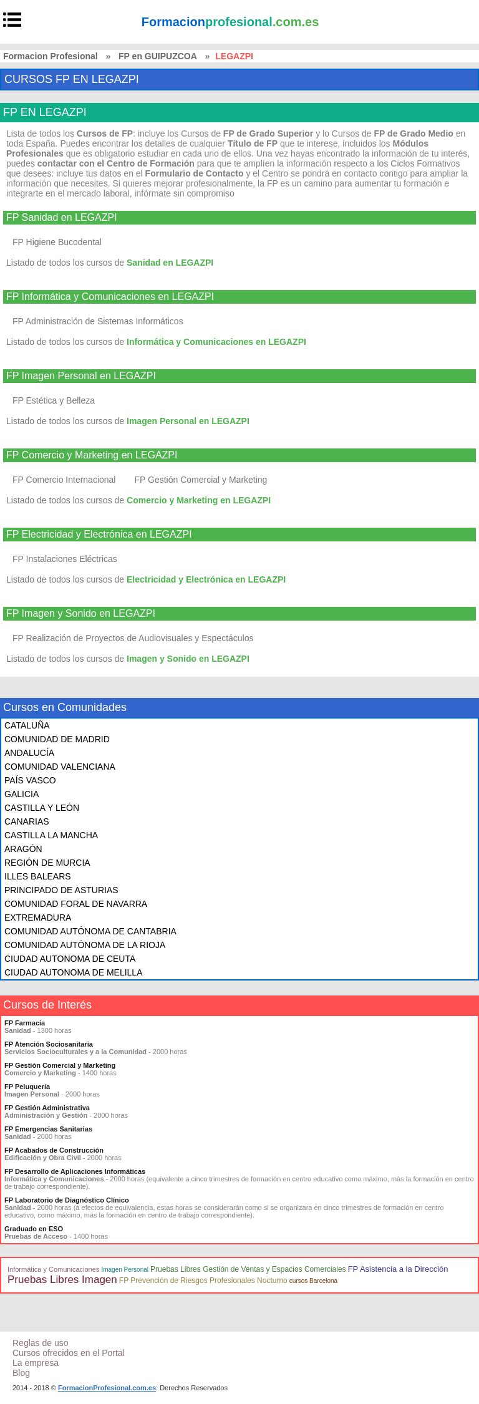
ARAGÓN (23, 849)
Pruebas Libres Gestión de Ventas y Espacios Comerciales (248, 1269)
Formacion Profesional (50, 56)
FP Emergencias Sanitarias (48, 1129)
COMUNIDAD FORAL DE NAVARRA (75, 904)
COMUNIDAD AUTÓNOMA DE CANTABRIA (90, 931)
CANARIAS (26, 821)
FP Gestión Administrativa (47, 1107)
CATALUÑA (27, 725)
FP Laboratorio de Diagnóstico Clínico (66, 1200)
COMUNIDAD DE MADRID (57, 739)
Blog (21, 1373)
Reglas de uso (40, 1343)
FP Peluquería (27, 1086)
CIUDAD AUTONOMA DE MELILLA (73, 972)
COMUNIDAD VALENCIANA (59, 767)
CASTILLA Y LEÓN (41, 808)
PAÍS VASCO (30, 780)
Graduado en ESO (33, 1228)
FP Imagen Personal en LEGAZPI (81, 376)
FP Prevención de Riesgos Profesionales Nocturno (203, 1280)
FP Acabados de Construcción (54, 1150)
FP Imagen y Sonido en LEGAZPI (80, 614)
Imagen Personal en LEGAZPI (188, 421)
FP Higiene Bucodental (57, 242)
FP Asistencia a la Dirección (398, 1269)
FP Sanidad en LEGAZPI (61, 218)
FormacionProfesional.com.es (107, 1388)
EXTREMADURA (37, 917)
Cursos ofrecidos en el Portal (68, 1353)
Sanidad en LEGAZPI (170, 263)
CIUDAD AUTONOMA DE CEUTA (69, 959)
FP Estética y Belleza (53, 400)
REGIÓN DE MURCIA (47, 863)
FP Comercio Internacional (63, 480)
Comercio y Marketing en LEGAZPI (199, 500)
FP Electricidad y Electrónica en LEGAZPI (99, 535)
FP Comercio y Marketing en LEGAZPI (91, 455)
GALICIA (21, 794)
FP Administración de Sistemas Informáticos (97, 321)
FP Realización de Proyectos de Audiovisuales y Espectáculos (133, 638)
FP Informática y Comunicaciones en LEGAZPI (110, 297)
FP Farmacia (24, 1023)
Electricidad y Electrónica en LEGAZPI (206, 579)
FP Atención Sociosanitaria (48, 1044)
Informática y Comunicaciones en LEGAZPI (216, 342)
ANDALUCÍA (29, 753)
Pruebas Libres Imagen (62, 1279)
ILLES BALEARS (37, 876)
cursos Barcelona (313, 1280)
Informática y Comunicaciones (53, 1269)
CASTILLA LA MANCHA (51, 835)
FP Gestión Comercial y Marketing (200, 480)
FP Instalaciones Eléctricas (64, 559)
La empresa (35, 1363)
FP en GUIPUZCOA (158, 56)
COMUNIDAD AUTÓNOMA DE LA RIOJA (84, 945)
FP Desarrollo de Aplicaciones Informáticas (74, 1171)
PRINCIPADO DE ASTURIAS (61, 890)
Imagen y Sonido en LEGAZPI (188, 659)
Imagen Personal (124, 1269)
